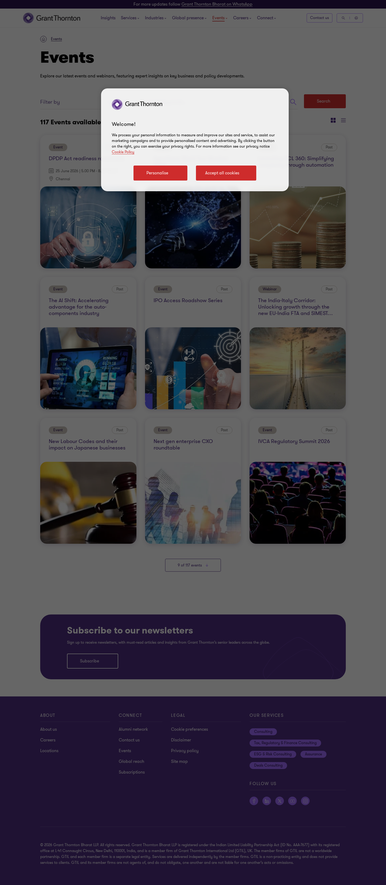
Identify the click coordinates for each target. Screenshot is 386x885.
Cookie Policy (123, 152)
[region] (195, 139)
